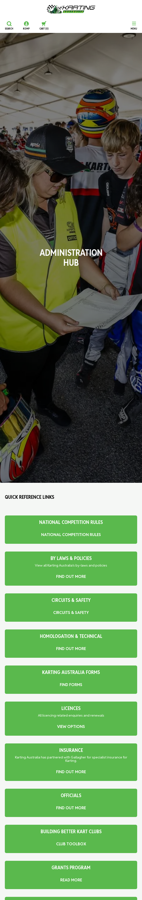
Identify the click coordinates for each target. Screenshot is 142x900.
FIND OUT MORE (71, 576)
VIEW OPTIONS (71, 726)
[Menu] (134, 25)
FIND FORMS (71, 684)
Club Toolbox (71, 844)
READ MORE (71, 880)
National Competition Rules (71, 534)
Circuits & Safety (71, 612)
